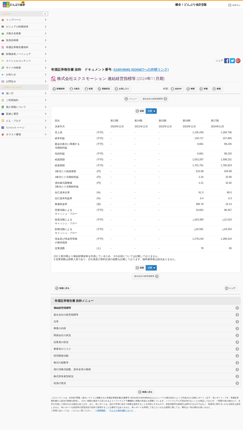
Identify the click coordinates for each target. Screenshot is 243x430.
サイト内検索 (11, 67)
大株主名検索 (11, 33)
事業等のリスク (62, 349)
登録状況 (106, 89)
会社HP (178, 89)
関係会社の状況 (62, 335)
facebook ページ (13, 127)
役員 (91, 89)
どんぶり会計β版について (121, 410)
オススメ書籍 (11, 134)
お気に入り (124, 89)
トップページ (11, 19)
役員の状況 (60, 383)
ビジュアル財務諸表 (15, 26)
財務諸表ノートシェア (16, 54)
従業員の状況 (61, 342)
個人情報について (14, 107)
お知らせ (9, 74)
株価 (219, 89)
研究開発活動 (61, 355)
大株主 (77, 89)
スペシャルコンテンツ (16, 60)
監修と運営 (10, 113)
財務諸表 (61, 89)
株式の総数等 (61, 362)
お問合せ (9, 81)
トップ (232, 288)
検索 (193, 89)
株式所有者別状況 (63, 376)
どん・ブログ (11, 120)
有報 (206, 89)
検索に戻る (64, 288)
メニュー (133, 99)
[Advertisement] (146, 33)
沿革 (56, 321)
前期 (142, 111)
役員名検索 (10, 40)
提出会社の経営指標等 (153, 99)
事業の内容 (60, 328)
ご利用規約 (100, 410)
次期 (150, 111)
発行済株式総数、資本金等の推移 (72, 369)
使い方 (7, 93)
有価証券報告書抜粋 (15, 47)
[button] (234, 5)
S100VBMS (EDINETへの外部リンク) (141, 69)
